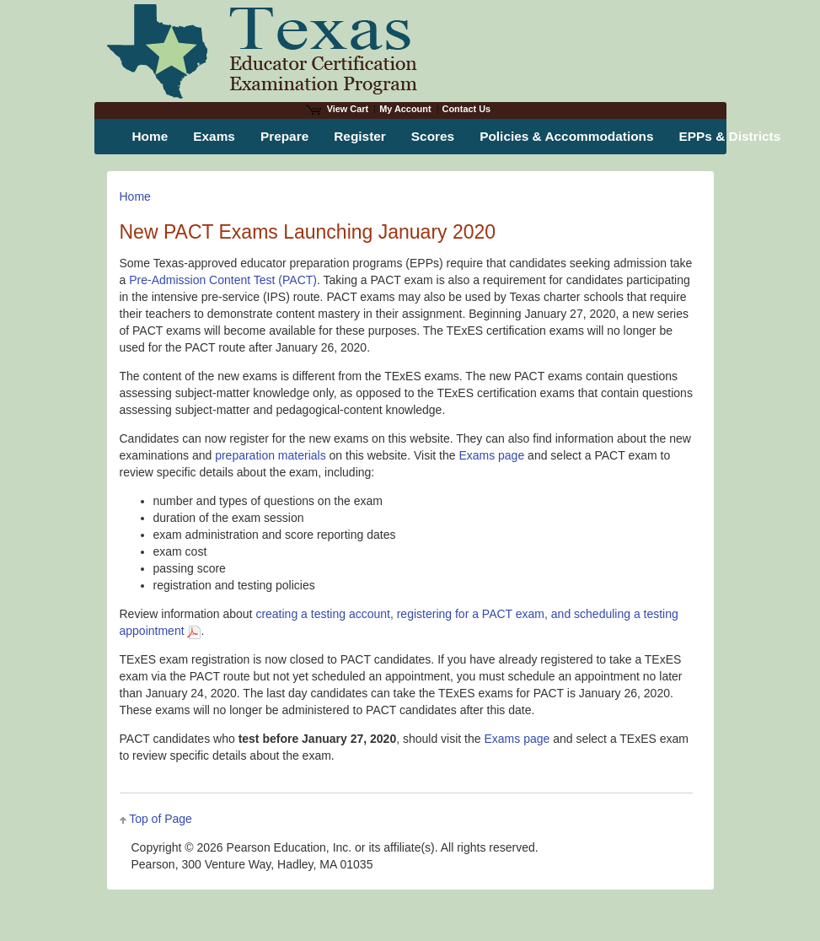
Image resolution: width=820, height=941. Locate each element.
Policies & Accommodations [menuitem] (566, 136)
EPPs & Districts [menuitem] (730, 136)
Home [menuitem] (150, 136)
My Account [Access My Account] (405, 109)
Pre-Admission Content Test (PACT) (223, 280)
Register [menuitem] (360, 136)
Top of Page (160, 818)
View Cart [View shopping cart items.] (337, 109)
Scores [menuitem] (432, 136)
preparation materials (270, 455)
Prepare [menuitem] (284, 136)
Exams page (491, 455)
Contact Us (466, 109)
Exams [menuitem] (214, 136)
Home (135, 196)
